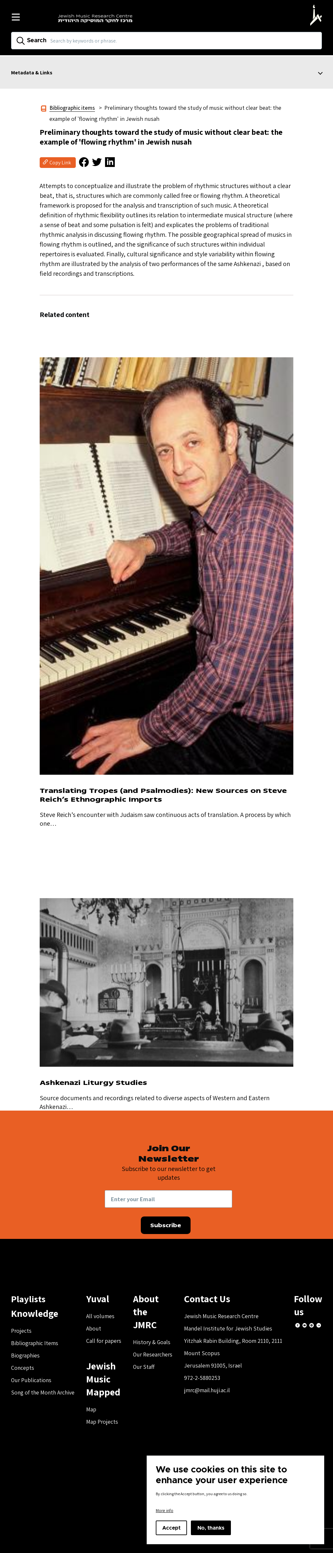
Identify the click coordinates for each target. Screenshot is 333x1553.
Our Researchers (156, 1340)
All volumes (102, 1315)
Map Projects (104, 1420)
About (95, 1327)
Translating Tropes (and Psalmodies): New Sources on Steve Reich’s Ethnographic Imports (158, 794)
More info (164, 1510)
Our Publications (31, 1379)
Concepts (22, 1366)
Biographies (26, 1354)
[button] (80, 162)
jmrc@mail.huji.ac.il (212, 1389)
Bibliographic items (73, 107)
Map (93, 1408)
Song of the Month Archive (44, 1391)
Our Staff (147, 1352)
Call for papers (106, 1339)
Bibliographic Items (35, 1342)
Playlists (29, 1297)
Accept (171, 1528)
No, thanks (210, 1528)
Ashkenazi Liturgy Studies (97, 1081)
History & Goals (155, 1328)
